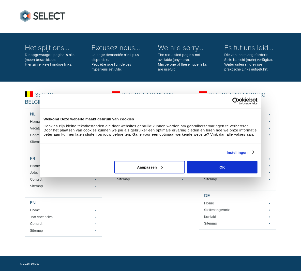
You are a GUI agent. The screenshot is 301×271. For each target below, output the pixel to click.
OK (222, 167)
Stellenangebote (217, 210)
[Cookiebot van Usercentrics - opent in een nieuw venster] (235, 101)
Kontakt (210, 216)
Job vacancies (41, 217)
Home (35, 210)
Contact (36, 179)
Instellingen (237, 152)
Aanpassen (150, 167)
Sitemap (36, 186)
